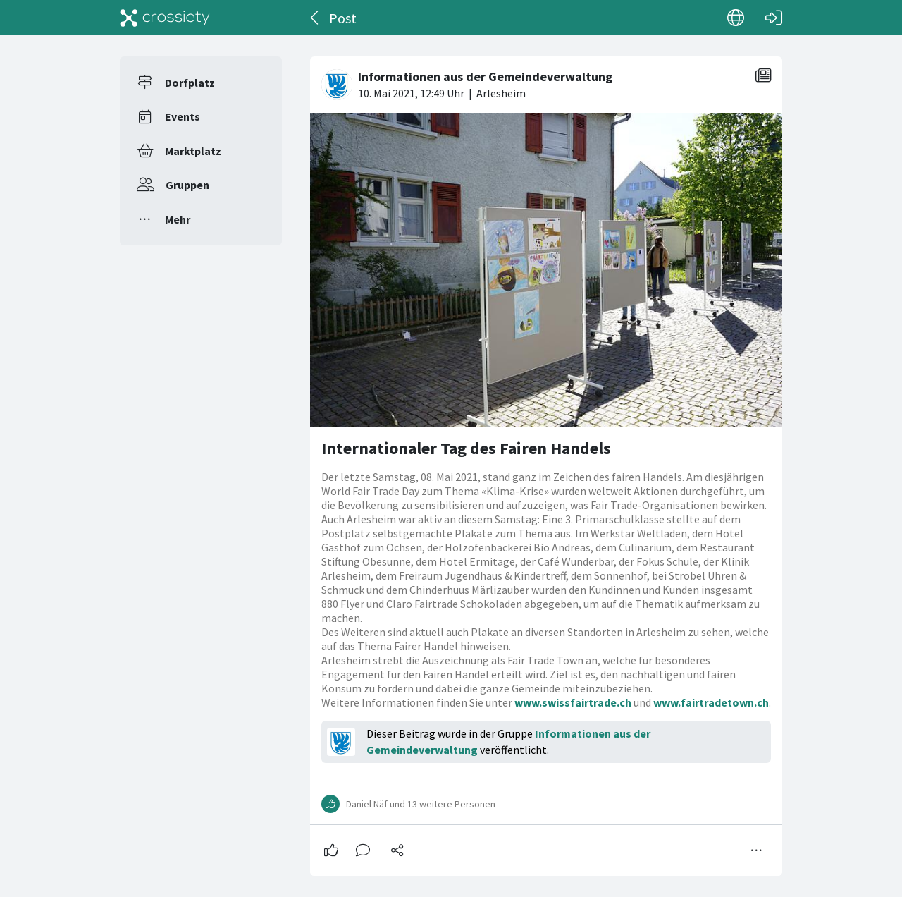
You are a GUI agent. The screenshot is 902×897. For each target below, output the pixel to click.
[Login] (774, 17)
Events (182, 116)
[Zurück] (315, 17)
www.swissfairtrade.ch (572, 702)
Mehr (177, 219)
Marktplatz (193, 151)
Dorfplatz (190, 82)
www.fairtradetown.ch (711, 702)
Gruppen (187, 185)
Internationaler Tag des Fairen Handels (466, 448)
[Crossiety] (164, 17)
